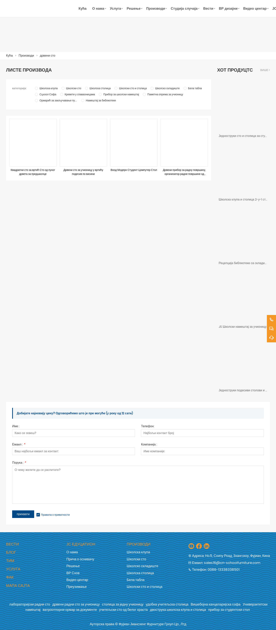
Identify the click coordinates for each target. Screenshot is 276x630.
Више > (265, 70)
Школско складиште (142, 566)
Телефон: (147, 426)
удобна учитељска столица (167, 604)
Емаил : (18, 445)
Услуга (13, 569)
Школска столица (140, 573)
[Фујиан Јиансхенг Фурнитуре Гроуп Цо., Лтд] (41, 8)
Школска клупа (138, 552)
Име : (15, 426)
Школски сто (136, 559)
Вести (12, 544)
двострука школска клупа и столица (178, 609)
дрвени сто (47, 55)
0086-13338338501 (224, 569)
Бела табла (135, 579)
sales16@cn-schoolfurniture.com (232, 562)
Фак (10, 577)
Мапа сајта (18, 585)
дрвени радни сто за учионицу (76, 604)
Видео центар (77, 579)
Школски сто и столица (144, 586)
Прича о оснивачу (80, 559)
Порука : (19, 463)
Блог (11, 552)
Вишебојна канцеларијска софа (216, 604)
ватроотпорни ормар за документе (70, 609)
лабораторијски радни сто (29, 604)
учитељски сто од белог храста (123, 609)
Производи (26, 55)
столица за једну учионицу (123, 604)
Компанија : (149, 445)
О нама (72, 552)
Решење (73, 566)
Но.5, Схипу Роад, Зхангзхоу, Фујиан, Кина (237, 555)
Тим (10, 560)
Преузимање (76, 586)
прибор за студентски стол (229, 609)
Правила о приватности (55, 515)
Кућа (9, 55)
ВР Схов (73, 573)
